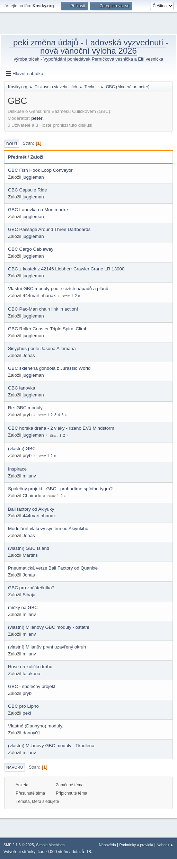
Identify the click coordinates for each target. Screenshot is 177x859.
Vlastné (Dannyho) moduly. (35, 725)
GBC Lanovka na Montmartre (38, 209)
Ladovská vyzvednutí (126, 42)
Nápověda (107, 845)
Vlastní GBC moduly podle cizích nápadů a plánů (58, 288)
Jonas (29, 355)
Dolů (11, 144)
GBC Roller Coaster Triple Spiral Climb (48, 328)
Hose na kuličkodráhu (30, 666)
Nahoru (14, 767)
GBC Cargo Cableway (30, 249)
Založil (37, 157)
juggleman (33, 177)
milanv (29, 475)
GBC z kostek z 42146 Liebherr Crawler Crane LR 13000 (66, 268)
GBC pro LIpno (23, 706)
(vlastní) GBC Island (28, 548)
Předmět (17, 157)
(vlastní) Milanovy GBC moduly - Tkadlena (51, 745)
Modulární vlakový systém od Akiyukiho (48, 528)
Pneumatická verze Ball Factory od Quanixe (53, 568)
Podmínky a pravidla (136, 845)
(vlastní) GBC (22, 448)
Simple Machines (50, 845)
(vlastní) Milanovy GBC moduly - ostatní (48, 627)
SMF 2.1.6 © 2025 (18, 845)
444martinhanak (39, 295)
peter (143, 86)
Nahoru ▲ (165, 845)
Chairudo (32, 495)
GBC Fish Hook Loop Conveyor (40, 170)
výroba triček (27, 59)
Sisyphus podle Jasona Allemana (42, 348)
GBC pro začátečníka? (31, 587)
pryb (27, 414)
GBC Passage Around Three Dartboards (49, 229)
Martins (30, 555)
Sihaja (29, 594)
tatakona (31, 673)
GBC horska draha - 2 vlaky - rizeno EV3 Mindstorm (61, 428)
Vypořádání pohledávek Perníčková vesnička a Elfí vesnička (103, 59)
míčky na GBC (23, 607)
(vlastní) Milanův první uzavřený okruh (47, 647)
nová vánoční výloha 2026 (88, 50)
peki (27, 713)
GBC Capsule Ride (27, 190)
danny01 (31, 732)
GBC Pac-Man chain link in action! (43, 309)
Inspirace (17, 469)
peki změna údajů (45, 42)
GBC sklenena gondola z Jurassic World (49, 368)
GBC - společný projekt (31, 686)
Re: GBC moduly (25, 407)
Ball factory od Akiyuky (31, 509)
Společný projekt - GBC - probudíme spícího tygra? (60, 488)
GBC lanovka (21, 388)
